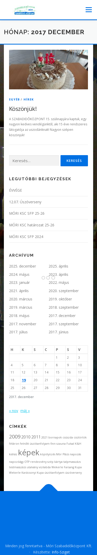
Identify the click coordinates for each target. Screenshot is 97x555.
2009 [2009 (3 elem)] (14, 436)
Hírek (29, 99)
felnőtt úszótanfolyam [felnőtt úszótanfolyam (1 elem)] (35, 443)
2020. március (20, 299)
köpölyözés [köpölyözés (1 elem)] (47, 454)
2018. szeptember (64, 307)
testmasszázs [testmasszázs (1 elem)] (17, 467)
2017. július (18, 331)
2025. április (58, 266)
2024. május (19, 274)
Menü (88, 10)
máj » (25, 410)
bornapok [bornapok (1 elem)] (55, 437)
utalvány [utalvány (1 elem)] (32, 467)
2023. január (19, 282)
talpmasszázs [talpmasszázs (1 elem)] (72, 462)
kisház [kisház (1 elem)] (13, 454)
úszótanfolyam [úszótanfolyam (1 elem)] (54, 472)
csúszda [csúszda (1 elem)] (68, 437)
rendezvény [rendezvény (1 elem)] (38, 462)
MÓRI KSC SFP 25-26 (26, 213)
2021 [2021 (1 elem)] (44, 437)
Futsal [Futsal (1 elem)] (70, 443)
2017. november (22, 323)
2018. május (19, 315)
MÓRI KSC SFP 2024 (26, 236)
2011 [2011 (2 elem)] (36, 437)
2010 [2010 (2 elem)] (26, 437)
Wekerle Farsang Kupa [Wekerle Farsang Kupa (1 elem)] (66, 467)
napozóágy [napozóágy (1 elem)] (16, 462)
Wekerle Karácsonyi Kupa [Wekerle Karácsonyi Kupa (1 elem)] (26, 472)
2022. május (59, 282)
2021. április (19, 290)
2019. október (60, 299)
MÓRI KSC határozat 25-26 (31, 224)
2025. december (22, 266)
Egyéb (14, 99)
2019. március (20, 307)
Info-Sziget (61, 552)
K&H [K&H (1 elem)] (78, 443)
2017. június (59, 331)
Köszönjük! (22, 108)
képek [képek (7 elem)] (28, 452)
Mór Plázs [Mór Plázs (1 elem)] (62, 454)
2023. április (58, 274)
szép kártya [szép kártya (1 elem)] (55, 462)
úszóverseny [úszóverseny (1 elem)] (73, 472)
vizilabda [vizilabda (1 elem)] (45, 467)
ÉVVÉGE (15, 190)
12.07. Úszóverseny (25, 201)
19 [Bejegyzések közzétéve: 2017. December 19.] (24, 380)
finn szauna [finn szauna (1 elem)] (58, 443)
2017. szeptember (64, 323)
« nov (13, 410)
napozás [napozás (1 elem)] (75, 454)
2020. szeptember (64, 290)
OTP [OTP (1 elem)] (26, 462)
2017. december (62, 315)
